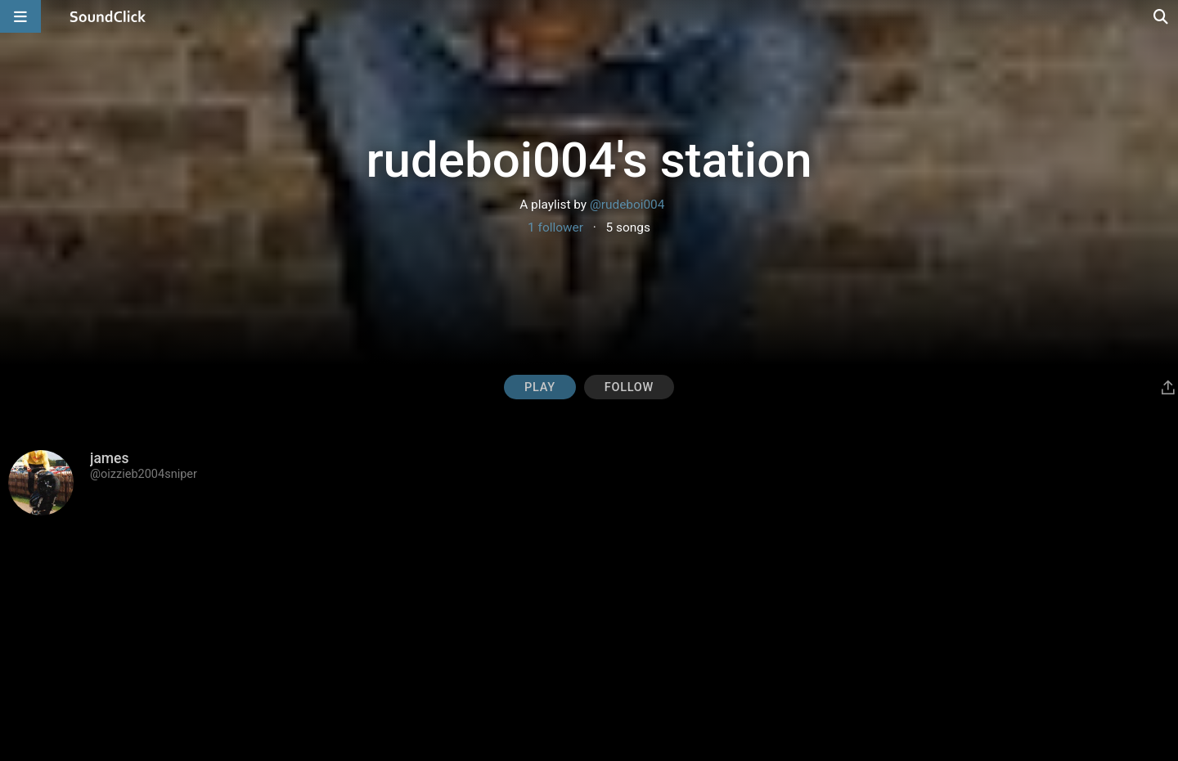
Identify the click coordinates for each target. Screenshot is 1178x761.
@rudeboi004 (627, 204)
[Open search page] (1161, 16)
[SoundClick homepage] (108, 16)
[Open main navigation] (20, 16)
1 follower (555, 227)
